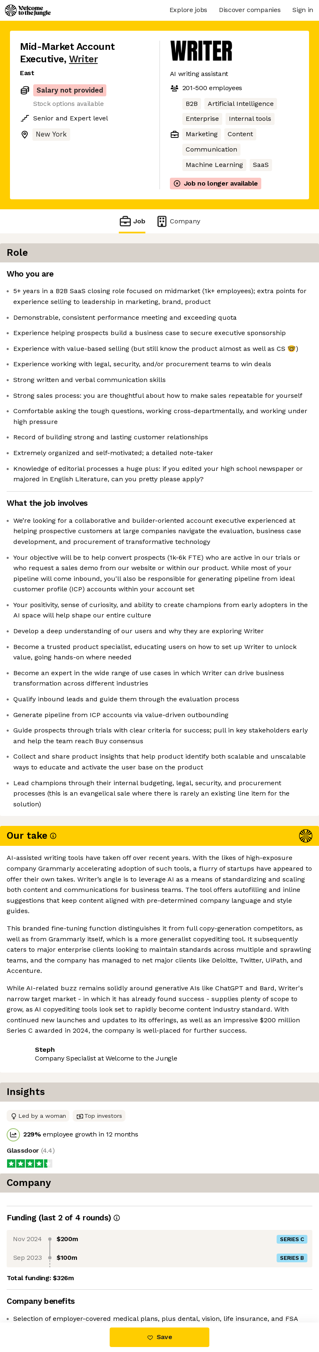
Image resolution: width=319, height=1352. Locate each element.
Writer (83, 59)
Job (132, 221)
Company (177, 221)
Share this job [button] (43, 1272)
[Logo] (28, 10)
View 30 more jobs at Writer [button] (64, 1288)
